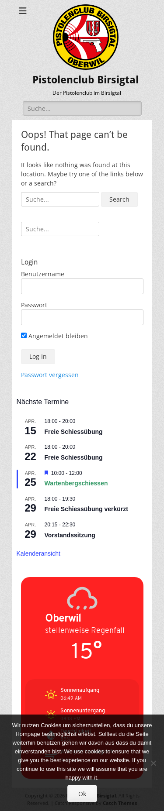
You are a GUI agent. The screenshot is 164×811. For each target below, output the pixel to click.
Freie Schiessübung (74, 431)
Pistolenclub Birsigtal (85, 80)
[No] (153, 763)
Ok (82, 794)
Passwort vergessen (50, 375)
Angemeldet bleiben (54, 336)
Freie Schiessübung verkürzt (86, 508)
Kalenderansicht (38, 553)
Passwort (34, 305)
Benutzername (42, 274)
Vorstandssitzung (70, 535)
